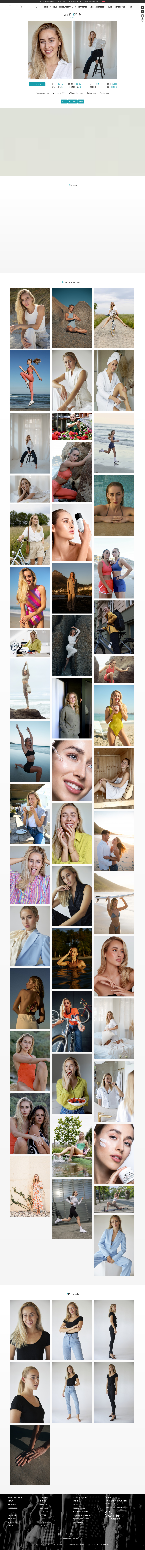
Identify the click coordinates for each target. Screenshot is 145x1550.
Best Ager (44, 1508)
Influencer (45, 1526)
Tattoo (43, 1515)
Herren (43, 1504)
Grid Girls (77, 1501)
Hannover (12, 1518)
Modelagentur (66, 7)
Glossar (95, 1545)
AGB (48, 1545)
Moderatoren (81, 7)
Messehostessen (97, 7)
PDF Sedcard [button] (37, 84)
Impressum (40, 1545)
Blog (110, 7)
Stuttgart (12, 1522)
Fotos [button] (64, 101)
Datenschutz (58, 1545)
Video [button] (81, 101)
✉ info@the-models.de (92, 1)
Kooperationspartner (83, 1515)
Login (129, 7)
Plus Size (44, 1511)
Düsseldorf (13, 1508)
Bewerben (61, 1)
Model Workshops (81, 1519)
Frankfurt (12, 1526)
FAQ (88, 1545)
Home (45, 7)
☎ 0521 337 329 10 (75, 1)
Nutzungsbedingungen (75, 1545)
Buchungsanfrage (47, 1)
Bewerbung (120, 7)
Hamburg (12, 1504)
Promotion (77, 1504)
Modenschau (45, 1522)
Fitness (43, 1518)
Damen (43, 1501)
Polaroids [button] (72, 101)
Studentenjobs (80, 1511)
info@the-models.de (118, 1507)
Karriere (105, 1545)
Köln (10, 1511)
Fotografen (78, 1522)
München (12, 1515)
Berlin (10, 1501)
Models (53, 7)
